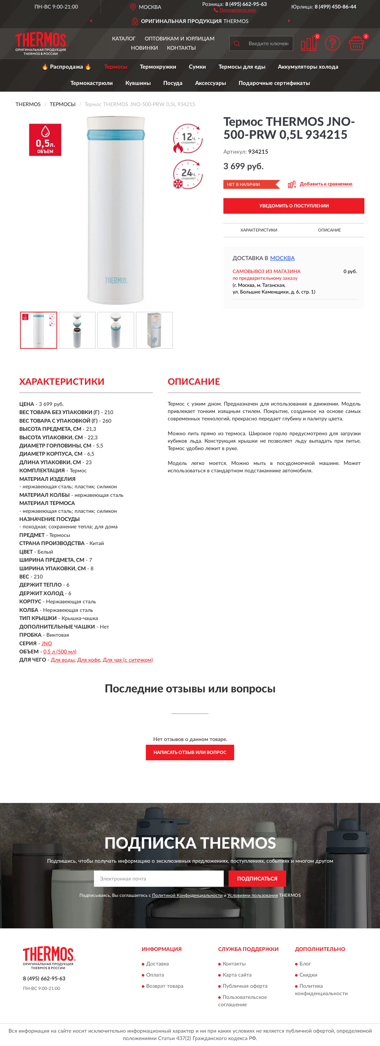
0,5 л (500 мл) (59, 652)
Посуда (173, 83)
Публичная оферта (245, 986)
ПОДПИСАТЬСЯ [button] (257, 879)
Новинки (144, 48)
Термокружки (158, 67)
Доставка (157, 964)
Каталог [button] (124, 39)
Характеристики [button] (258, 230)
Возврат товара (164, 986)
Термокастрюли (92, 83)
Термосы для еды (242, 67)
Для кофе (88, 660)
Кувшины (138, 83)
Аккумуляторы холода (308, 67)
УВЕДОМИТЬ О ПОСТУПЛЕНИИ (294, 206)
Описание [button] (329, 230)
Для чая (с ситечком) (128, 660)
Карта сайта (237, 975)
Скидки (308, 975)
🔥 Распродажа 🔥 (67, 67)
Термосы (115, 67)
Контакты (181, 48)
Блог (305, 964)
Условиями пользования (252, 895)
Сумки (197, 67)
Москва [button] (282, 258)
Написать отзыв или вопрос (190, 752)
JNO (47, 643)
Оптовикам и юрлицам (179, 39)
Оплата (155, 975)
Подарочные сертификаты (274, 83)
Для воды (63, 660)
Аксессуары (210, 83)
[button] (235, 9)
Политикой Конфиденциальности (187, 895)
